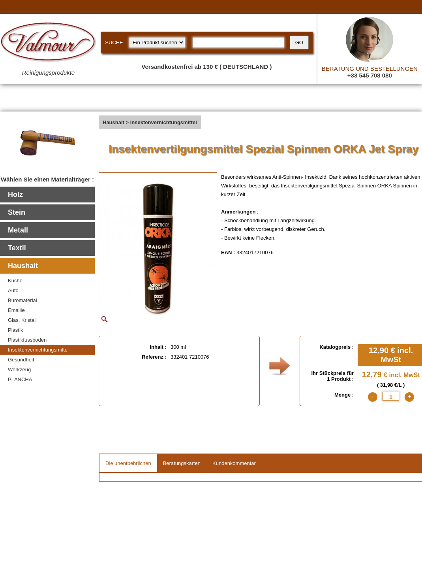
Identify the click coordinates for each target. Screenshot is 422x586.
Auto (13, 290)
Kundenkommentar (234, 463)
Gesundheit (21, 360)
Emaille (16, 310)
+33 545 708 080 (369, 75)
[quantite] (391, 396)
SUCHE (114, 42)
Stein (16, 212)
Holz (15, 194)
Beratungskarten (182, 463)
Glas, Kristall (22, 320)
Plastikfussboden (27, 340)
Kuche (15, 281)
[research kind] (157, 42)
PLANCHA (20, 379)
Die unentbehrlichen (128, 463)
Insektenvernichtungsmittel (38, 350)
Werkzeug (19, 369)
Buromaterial (22, 300)
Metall (18, 230)
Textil (17, 248)
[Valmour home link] (48, 43)
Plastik (15, 330)
